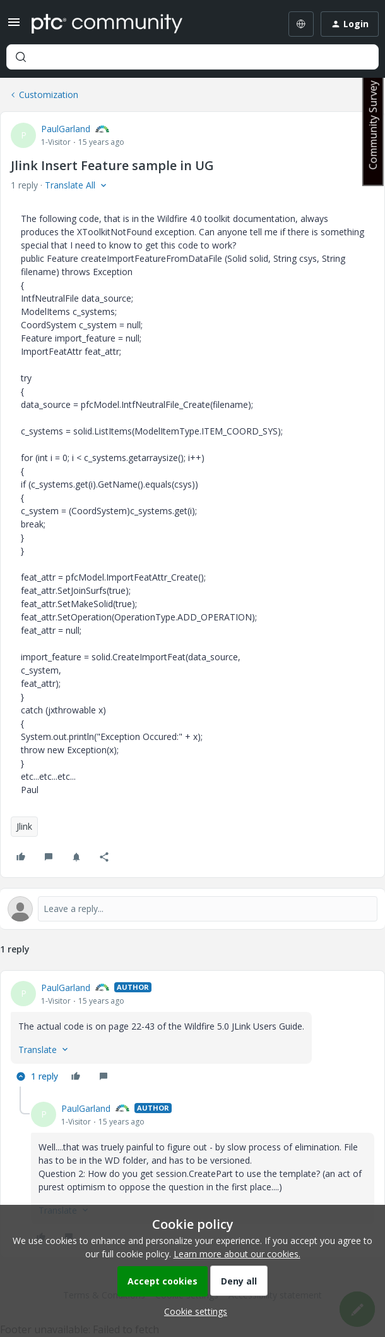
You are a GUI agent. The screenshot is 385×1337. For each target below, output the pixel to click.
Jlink (24, 826)
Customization (48, 95)
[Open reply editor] (192, 909)
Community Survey (373, 124)
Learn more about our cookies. (237, 1254)
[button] (13, 26)
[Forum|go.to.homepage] (107, 24)
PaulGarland (65, 129)
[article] (192, 1034)
